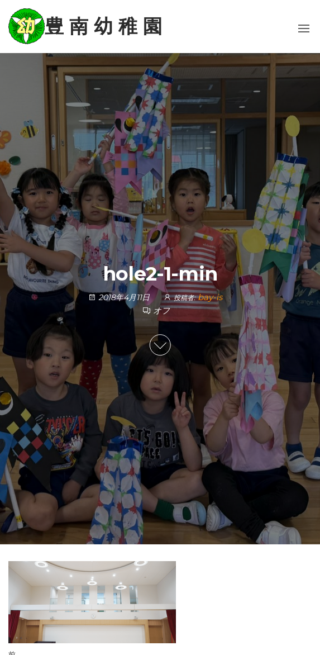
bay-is (210, 297)
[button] (303, 28)
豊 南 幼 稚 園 (103, 26)
